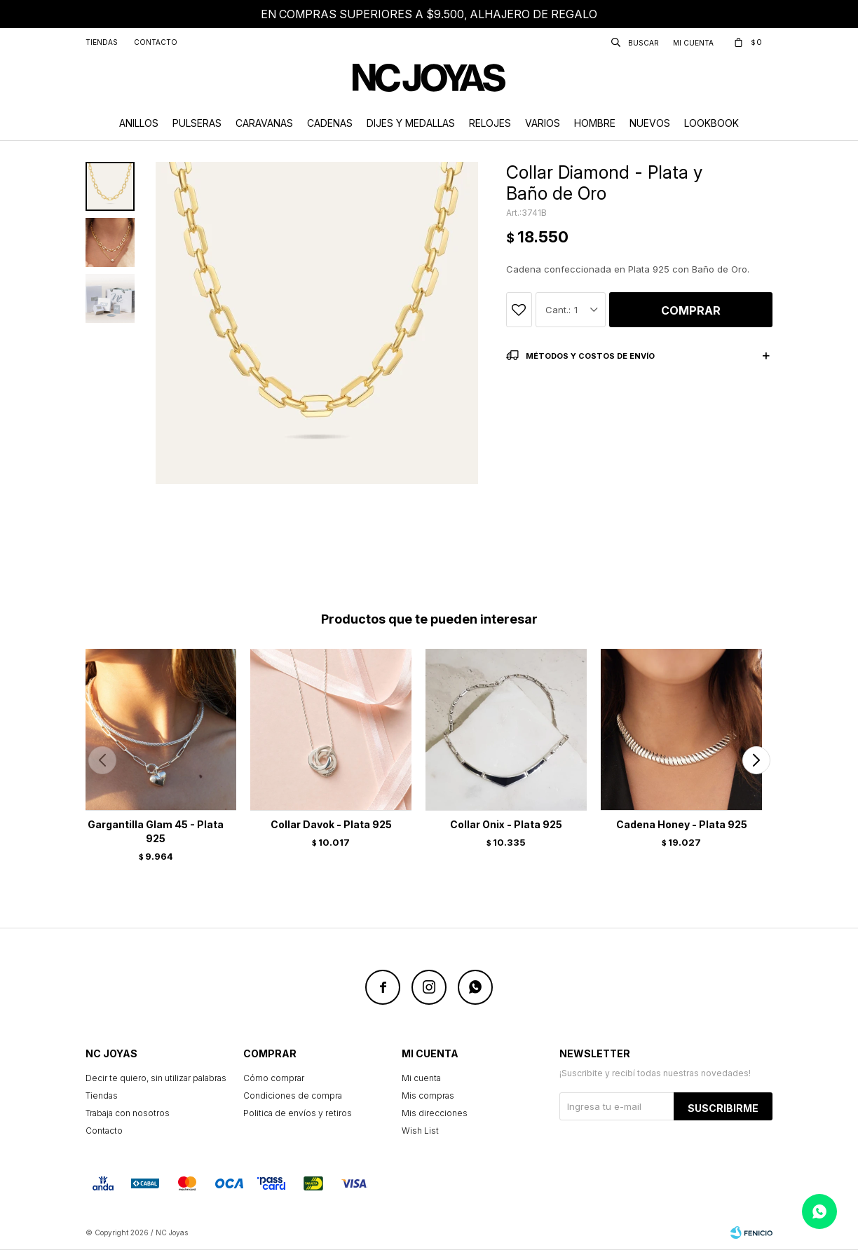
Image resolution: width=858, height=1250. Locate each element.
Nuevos (649, 123)
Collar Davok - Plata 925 (331, 824)
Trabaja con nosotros (128, 1113)
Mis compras (428, 1095)
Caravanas (264, 123)
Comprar (691, 310)
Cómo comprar (273, 1078)
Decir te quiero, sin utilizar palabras (156, 1078)
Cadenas (330, 123)
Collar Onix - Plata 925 (506, 824)
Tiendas (102, 42)
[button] (756, 760)
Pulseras (197, 123)
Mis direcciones (435, 1113)
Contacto (155, 42)
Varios (542, 123)
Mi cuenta (421, 1078)
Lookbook (711, 123)
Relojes (490, 123)
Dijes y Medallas (411, 123)
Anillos (138, 123)
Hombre (594, 123)
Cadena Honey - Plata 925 (681, 824)
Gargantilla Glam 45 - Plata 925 (156, 831)
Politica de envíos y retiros (297, 1113)
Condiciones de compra (292, 1095)
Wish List (420, 1130)
